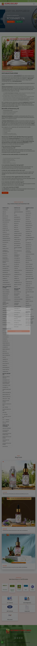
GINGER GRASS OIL (6, 343)
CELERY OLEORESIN (17, 306)
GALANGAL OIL (5, 341)
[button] (34, 4)
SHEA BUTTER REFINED (7, 428)
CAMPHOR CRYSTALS (18, 270)
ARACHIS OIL (28, 217)
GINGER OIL (16, 314)
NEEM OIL (27, 262)
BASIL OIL (4, 214)
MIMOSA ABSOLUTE (6, 349)
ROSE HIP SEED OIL (29, 274)
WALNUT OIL (28, 285)
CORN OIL (27, 295)
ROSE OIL (15, 252)
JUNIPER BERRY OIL (6, 282)
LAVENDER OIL (5, 347)
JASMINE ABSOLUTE (6, 345)
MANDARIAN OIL (17, 217)
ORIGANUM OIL (5, 280)
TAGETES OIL (5, 306)
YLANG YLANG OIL (6, 369)
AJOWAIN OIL (5, 209)
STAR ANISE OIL (17, 258)
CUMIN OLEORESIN (17, 310)
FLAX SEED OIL (28, 242)
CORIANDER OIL (17, 308)
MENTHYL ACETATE (17, 284)
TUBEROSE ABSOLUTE (7, 310)
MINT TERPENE (5, 407)
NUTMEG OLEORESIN (6, 322)
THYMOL (4, 318)
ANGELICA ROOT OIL (29, 297)
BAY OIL (4, 330)
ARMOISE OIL (28, 299)
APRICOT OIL (28, 215)
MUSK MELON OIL (29, 260)
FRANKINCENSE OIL (6, 270)
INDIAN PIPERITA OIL (6, 394)
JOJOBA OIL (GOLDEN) (30, 254)
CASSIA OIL (5, 232)
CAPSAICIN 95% (17, 297)
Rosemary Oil (5, 218)
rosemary (7, 117)
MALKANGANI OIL (17, 219)
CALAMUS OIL (5, 226)
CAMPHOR (4, 316)
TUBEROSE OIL (5, 359)
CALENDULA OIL (28, 227)
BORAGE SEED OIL (29, 225)
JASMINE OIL (5, 278)
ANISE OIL (4, 211)
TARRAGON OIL (5, 371)
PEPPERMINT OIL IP (6, 380)
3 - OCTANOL (5, 414)
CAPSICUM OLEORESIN (18, 299)
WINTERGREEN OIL (6, 367)
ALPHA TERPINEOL (6, 289)
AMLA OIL (27, 303)
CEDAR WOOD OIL (6, 234)
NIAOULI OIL (16, 229)
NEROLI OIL (16, 227)
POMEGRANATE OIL (29, 270)
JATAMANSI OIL (17, 260)
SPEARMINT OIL (5, 387)
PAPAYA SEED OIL (29, 266)
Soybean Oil (5, 365)
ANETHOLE (4, 412)
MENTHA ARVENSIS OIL (7, 392)
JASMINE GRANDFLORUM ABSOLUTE (5, 303)
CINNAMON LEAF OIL (6, 240)
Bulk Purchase (5, 21)
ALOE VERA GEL (28, 314)
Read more (5, 192)
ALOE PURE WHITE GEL (30, 316)
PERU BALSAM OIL (17, 243)
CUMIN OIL (4, 246)
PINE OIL (4, 308)
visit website (21, 144)
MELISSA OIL (16, 223)
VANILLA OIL (16, 276)
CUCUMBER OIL (28, 235)
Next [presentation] (35, 18)
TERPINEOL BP (5, 296)
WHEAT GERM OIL (29, 289)
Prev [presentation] (1, 18)
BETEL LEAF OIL (5, 216)
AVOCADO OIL (28, 221)
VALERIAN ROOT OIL (17, 274)
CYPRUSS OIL (5, 339)
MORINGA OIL (28, 258)
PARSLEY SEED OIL (17, 239)
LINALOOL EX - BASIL (6, 398)
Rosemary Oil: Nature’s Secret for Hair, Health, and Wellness (15, 567)
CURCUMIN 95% (17, 312)
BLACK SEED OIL (29, 223)
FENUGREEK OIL (5, 268)
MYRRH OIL (16, 225)
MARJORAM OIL (17, 221)
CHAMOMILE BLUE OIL (6, 300)
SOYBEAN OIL (16, 266)
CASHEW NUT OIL (29, 231)
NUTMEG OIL (5, 320)
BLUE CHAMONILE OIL (6, 220)
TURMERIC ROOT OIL (18, 282)
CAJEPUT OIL (5, 224)
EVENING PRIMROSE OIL (30, 237)
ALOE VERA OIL (28, 213)
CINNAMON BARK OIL (6, 238)
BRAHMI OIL (28, 307)
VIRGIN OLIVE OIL (29, 283)
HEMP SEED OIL (28, 248)
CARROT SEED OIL (6, 230)
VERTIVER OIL (5, 312)
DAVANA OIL (5, 253)
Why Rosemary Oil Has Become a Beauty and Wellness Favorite (15, 493)
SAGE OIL (4, 357)
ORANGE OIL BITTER (17, 233)
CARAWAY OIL (5, 228)
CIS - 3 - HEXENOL (6, 419)
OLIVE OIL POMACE (29, 264)
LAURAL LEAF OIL (17, 209)
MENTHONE (16, 326)
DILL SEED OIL (5, 255)
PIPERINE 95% (5, 324)
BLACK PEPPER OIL (17, 291)
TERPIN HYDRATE (6, 293)
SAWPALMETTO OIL (29, 276)
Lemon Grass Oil (6, 363)
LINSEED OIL (28, 256)
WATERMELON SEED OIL (30, 287)
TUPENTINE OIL (5, 298)
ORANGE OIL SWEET (17, 235)
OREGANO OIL (16, 237)
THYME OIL (16, 268)
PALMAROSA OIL (17, 262)
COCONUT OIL (28, 233)
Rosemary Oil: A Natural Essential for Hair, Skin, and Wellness (15, 530)
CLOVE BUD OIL (5, 242)
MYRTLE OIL (5, 351)
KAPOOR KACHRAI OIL (7, 284)
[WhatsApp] (2, 643)
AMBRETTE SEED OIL (29, 301)
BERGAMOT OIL (5, 332)
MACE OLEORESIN (17, 320)
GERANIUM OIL (5, 272)
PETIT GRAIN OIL (17, 245)
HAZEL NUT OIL (28, 246)
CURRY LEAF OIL (5, 248)
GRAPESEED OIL (28, 244)
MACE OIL (16, 318)
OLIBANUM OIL (16, 231)
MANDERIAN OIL (5, 314)
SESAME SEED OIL (29, 281)
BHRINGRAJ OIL (28, 305)
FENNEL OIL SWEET (6, 266)
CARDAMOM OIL (17, 301)
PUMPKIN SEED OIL (29, 272)
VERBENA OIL (16, 278)
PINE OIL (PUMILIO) (6, 291)
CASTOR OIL (28, 229)
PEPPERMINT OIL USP (6, 385)
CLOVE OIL (4, 244)
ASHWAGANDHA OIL (29, 309)
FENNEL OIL (5, 264)
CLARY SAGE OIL (5, 337)
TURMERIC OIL (16, 272)
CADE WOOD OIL (6, 222)
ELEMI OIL (16, 286)
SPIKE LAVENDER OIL (6, 355)
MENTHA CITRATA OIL (30, 268)
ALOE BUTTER (28, 325)
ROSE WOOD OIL (6, 353)
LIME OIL (15, 215)
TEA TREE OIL (16, 264)
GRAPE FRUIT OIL (6, 276)
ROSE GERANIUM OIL (18, 250)
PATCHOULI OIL (17, 241)
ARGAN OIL (28, 219)
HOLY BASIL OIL (17, 280)
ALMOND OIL (28, 211)
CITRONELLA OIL (5, 335)
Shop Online (14, 21)
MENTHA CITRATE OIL (6, 396)
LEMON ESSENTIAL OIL (7, 274)
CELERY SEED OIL (6, 236)
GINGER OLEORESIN (17, 316)
